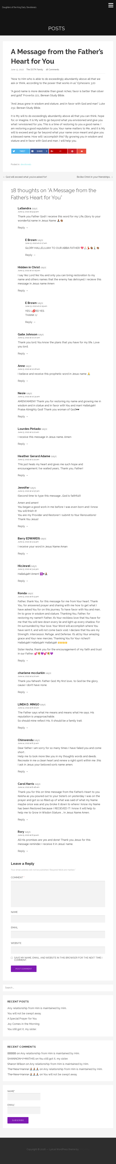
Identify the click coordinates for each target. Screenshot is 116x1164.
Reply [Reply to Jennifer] (21, 526)
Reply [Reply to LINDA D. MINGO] (21, 727)
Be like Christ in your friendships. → (95, 177)
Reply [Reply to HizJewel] (21, 580)
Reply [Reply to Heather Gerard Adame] (21, 475)
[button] (112, 5)
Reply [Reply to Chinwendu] (21, 771)
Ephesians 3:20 (86, 83)
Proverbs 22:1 (31, 95)
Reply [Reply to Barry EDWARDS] (21, 553)
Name (14, 912)
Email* (23, 1109)
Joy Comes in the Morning (23, 1023)
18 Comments (52, 69)
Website (16, 943)
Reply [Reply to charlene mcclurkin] (21, 692)
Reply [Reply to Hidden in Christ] (21, 290)
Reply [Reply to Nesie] (21, 416)
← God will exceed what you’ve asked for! (25, 177)
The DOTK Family (34, 69)
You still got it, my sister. (21, 1029)
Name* (23, 1095)
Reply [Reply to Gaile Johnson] (21, 353)
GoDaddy (84, 1149)
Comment (17, 877)
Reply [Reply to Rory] (21, 851)
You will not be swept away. (24, 1013)
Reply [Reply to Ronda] (21, 660)
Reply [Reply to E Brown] (28, 254)
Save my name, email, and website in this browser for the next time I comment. (58, 959)
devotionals (25, 164)
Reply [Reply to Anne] (21, 380)
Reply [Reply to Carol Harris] (21, 819)
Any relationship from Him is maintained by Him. (36, 1008)
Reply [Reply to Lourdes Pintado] (21, 443)
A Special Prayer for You (22, 1018)
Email (14, 927)
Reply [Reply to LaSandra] (21, 227)
